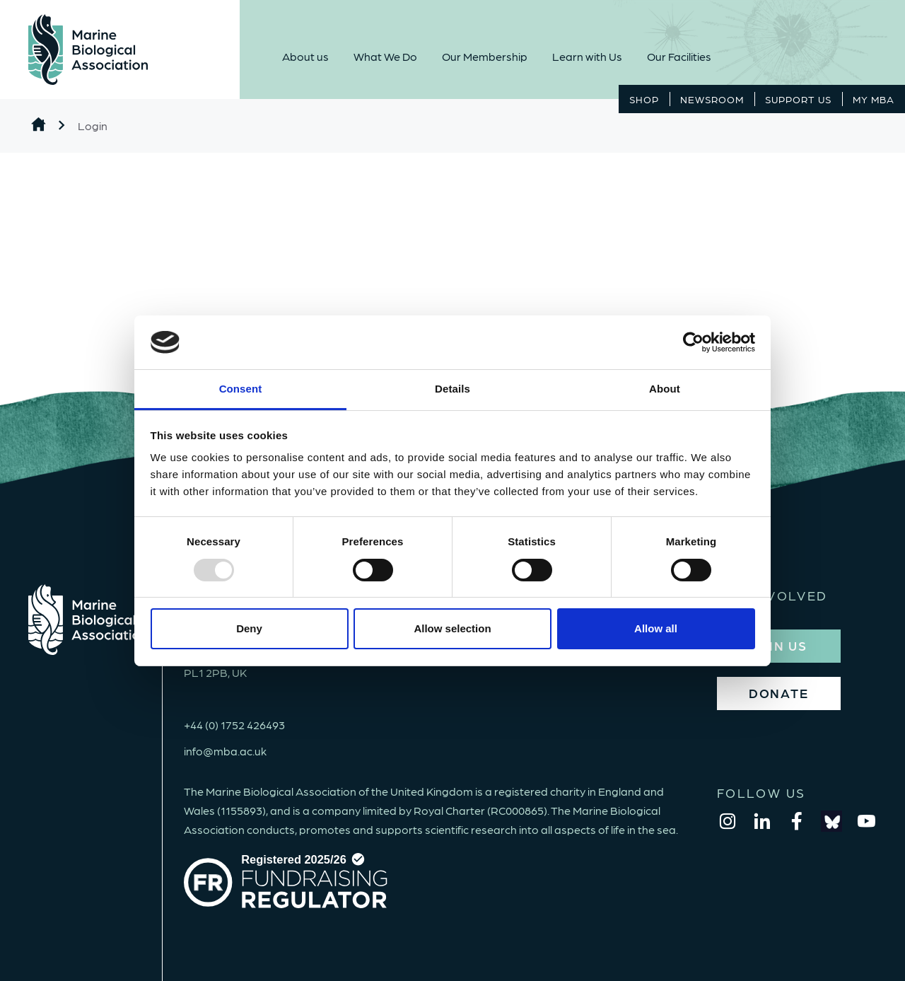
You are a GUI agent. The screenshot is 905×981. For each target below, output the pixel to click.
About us (305, 56)
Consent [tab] (240, 389)
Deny (249, 628)
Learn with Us (587, 56)
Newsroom (712, 99)
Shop (644, 99)
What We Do (385, 56)
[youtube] (866, 821)
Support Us (798, 99)
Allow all (655, 628)
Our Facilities (679, 56)
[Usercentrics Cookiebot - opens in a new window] (693, 342)
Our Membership (484, 56)
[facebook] (796, 821)
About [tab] (664, 389)
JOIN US (778, 645)
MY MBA (873, 99)
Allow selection (452, 628)
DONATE (779, 692)
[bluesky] (831, 821)
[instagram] (727, 821)
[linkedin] (762, 821)
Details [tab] (452, 389)
